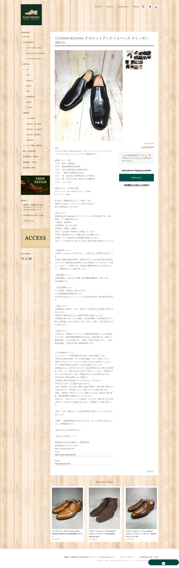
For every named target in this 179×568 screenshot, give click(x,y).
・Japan (27, 104)
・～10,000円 (29, 121)
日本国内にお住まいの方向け (136, 185)
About (109, 6)
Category (123, 6)
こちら (137, 158)
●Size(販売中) (28, 42)
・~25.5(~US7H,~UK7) (32, 48)
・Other (28, 110)
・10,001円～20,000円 (32, 126)
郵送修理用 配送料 (30, 159)
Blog (136, 6)
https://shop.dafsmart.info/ (66, 455)
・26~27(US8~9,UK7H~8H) (33, 54)
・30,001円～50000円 (32, 137)
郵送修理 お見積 (29, 164)
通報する (150, 471)
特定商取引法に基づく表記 (33, 215)
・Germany (29, 99)
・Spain (27, 88)
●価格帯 (26, 115)
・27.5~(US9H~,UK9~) (32, 61)
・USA (26, 94)
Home (98, 6)
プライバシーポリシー (127, 556)
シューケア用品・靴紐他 (32, 148)
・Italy (27, 77)
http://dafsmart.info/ (64, 464)
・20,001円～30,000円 (32, 131)
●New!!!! (26, 37)
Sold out (136, 178)
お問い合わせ (28, 221)
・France (28, 83)
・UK (26, 72)
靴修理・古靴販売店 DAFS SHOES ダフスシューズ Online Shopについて (33, 207)
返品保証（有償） (29, 170)
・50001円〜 (29, 142)
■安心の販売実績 (29, 153)
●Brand (26, 66)
